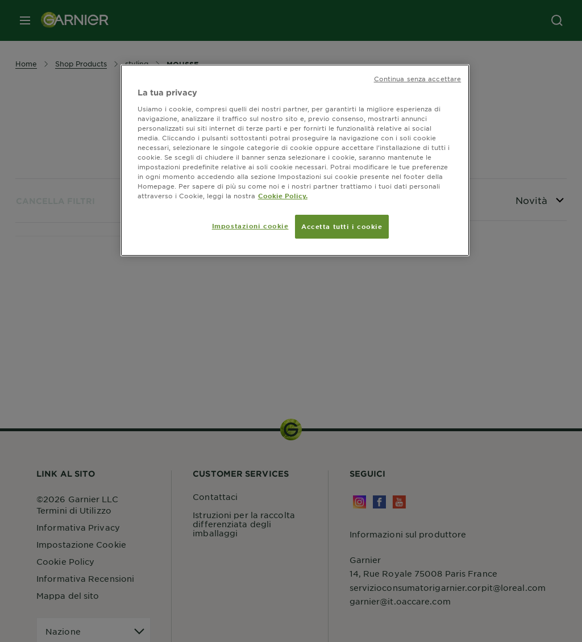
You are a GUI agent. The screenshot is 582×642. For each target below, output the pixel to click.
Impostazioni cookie (250, 226)
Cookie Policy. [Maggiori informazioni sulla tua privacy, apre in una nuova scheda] (282, 195)
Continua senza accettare (418, 78)
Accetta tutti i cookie (342, 226)
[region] (294, 160)
